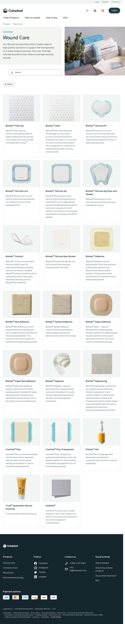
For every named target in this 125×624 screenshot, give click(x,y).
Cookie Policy (7, 613)
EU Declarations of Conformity (72, 615)
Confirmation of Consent (21, 613)
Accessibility (45, 617)
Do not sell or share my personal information (19, 615)
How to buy (51, 18)
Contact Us (35, 617)
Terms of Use (61, 613)
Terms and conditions (48, 613)
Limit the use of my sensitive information (80, 613)
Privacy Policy (35, 613)
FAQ (65, 18)
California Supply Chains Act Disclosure (18, 617)
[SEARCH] (12, 73)
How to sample (32, 18)
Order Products (11, 18)
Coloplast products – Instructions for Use (48, 615)
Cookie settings (56, 617)
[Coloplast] (61, 546)
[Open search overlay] (87, 11)
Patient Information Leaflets (93, 615)
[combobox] (35, 72)
